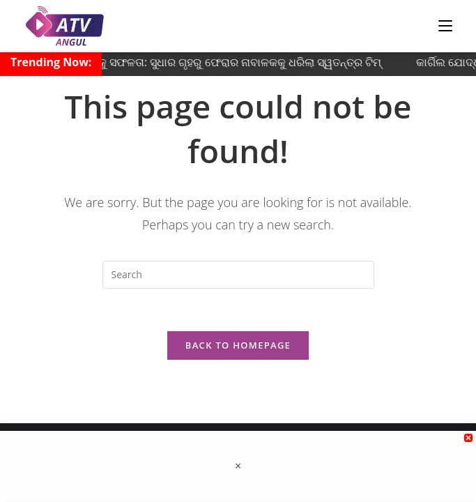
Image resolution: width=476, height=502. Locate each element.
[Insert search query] (238, 275)
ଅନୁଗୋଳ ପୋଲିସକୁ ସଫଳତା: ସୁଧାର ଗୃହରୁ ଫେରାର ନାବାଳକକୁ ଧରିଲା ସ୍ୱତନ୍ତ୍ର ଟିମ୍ (202, 62)
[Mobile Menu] (445, 25)
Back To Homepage (238, 345)
